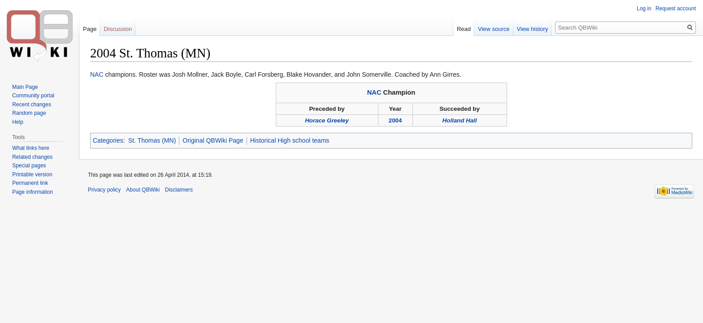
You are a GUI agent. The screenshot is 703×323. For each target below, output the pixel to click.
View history (532, 29)
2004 (395, 120)
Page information (32, 192)
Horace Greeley (327, 120)
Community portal (33, 95)
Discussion (118, 29)
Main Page (25, 87)
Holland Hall (459, 120)
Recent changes (31, 104)
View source (494, 29)
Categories (108, 140)
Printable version (32, 174)
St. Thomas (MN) (152, 140)
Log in (644, 8)
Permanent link (30, 183)
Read (464, 29)
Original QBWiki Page (212, 140)
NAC (97, 74)
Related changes (32, 157)
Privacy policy (104, 190)
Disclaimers (179, 190)
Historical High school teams (290, 140)
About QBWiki (143, 190)
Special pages (29, 165)
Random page (29, 113)
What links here (30, 148)
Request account (675, 8)
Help (17, 122)
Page (89, 29)
